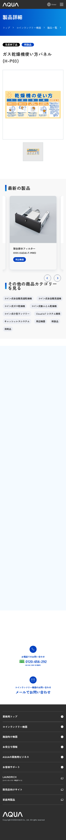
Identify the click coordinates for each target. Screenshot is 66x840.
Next (57, 281)
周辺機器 (40, 321)
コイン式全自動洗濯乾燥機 (18, 298)
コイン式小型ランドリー (17, 313)
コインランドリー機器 (15, 727)
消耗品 (7, 329)
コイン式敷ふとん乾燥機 (44, 306)
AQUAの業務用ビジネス (16, 757)
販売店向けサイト (12, 789)
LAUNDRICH (33, 778)
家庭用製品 (9, 799)
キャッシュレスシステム (17, 321)
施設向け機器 (10, 736)
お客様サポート (11, 767)
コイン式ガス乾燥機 (14, 306)
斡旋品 (55, 321)
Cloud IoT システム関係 (48, 313)
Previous (47, 281)
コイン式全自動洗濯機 (49, 298)
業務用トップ (10, 716)
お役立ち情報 (10, 747)
